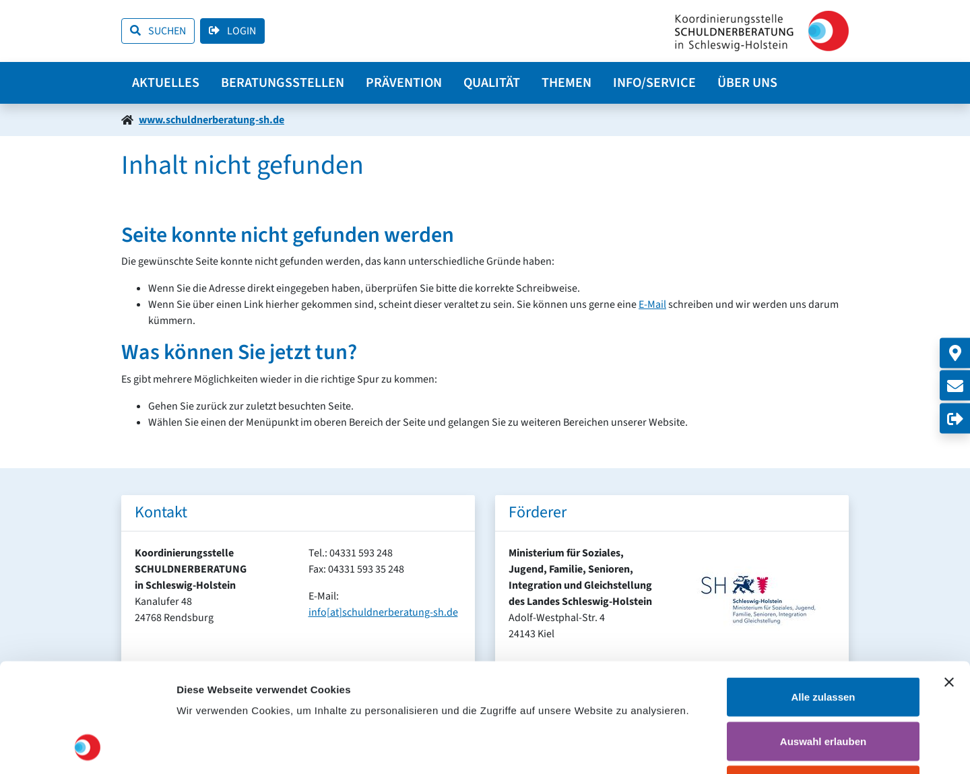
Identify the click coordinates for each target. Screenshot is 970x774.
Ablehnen (823, 685)
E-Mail (652, 304)
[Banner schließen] (949, 582)
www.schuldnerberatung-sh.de (211, 119)
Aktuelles (165, 82)
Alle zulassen (823, 597)
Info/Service (654, 82)
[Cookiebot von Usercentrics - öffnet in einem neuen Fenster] (87, 748)
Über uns (747, 82)
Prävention (404, 82)
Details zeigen (716, 747)
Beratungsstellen (282, 82)
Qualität (491, 82)
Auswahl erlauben (823, 641)
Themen (566, 82)
